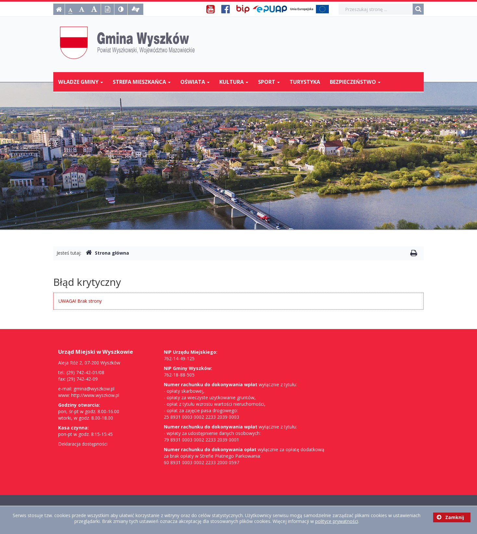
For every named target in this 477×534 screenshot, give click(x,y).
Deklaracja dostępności (83, 444)
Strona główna (107, 253)
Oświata (195, 81)
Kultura (233, 81)
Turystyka (305, 81)
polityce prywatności (336, 521)
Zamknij (450, 517)
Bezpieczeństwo (355, 81)
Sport (269, 81)
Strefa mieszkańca (142, 81)
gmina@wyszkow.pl (93, 389)
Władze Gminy (80, 81)
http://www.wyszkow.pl (95, 395)
